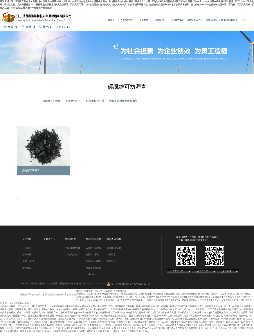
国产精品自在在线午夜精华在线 (182, 328)
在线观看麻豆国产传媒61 (196, 318)
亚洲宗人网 (20, 309)
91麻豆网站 (10, 318)
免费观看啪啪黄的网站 (144, 309)
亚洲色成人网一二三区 (157, 322)
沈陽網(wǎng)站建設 (30, 294)
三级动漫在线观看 (239, 312)
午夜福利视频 (134, 331)
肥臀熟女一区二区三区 (24, 315)
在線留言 (111, 261)
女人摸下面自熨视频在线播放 (20, 328)
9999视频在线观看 (86, 312)
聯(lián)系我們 (228, 20)
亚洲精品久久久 (186, 312)
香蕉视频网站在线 (138, 315)
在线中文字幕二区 (179, 322)
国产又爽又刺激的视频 (219, 309)
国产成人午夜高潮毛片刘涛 (226, 325)
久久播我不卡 (94, 325)
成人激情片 (122, 315)
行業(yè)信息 (71, 254)
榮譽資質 (26, 267)
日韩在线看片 (80, 322)
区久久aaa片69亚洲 (226, 328)
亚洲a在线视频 (175, 315)
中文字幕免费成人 (77, 328)
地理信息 (111, 254)
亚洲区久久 (237, 309)
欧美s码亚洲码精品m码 (147, 306)
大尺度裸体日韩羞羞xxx (120, 309)
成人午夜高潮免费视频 (45, 318)
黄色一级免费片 (217, 322)
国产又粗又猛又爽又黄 (200, 325)
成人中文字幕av (25, 318)
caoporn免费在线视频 (67, 309)
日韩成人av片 (25, 306)
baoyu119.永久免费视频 (128, 318)
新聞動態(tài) (177, 20)
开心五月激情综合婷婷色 (68, 315)
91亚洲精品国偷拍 (198, 322)
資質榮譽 (143, 20)
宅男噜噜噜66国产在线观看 (27, 325)
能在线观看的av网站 (215, 306)
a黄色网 (165, 306)
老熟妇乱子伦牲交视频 (98, 331)
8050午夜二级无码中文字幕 (151, 328)
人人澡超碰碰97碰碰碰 (99, 328)
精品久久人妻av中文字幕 (94, 306)
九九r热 (230, 306)
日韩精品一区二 (207, 328)
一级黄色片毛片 (119, 331)
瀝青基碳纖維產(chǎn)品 (123, 100)
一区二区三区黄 (59, 328)
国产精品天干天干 (157, 315)
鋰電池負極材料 (95, 100)
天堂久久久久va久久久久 (124, 328)
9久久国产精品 (11, 331)
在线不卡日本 (86, 309)
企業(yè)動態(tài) (73, 248)
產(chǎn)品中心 (194, 20)
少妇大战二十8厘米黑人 (195, 309)
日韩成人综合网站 (67, 318)
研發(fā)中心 (161, 20)
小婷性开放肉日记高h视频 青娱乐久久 (96, 318)
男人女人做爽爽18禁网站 (225, 315)
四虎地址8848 (202, 312)
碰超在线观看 (138, 322)
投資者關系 (211, 20)
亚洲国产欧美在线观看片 (175, 325)
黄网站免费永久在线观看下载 (31, 322)
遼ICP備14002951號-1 (94, 283)
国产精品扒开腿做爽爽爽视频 (155, 318)
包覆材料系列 (73, 100)
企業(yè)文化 (127, 20)
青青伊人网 (26, 331)
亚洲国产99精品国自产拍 (60, 322)
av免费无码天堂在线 (135, 312)
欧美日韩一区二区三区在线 (110, 312)
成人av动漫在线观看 (52, 325)
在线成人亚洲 (123, 322)
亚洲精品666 (100, 309)
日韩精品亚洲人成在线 (75, 325)
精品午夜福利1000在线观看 (197, 315)
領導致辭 (26, 254)
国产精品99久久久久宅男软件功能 (50, 306)
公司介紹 (26, 248)
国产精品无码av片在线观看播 (161, 312)
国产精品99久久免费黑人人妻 (147, 325)
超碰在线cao (74, 306)
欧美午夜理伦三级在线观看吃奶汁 (187, 306)
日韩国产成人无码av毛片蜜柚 (61, 312)
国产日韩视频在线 (219, 312)
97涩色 (85, 315)
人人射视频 (177, 318)
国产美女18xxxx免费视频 (223, 318)
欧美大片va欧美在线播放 (102, 315)
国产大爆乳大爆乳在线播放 (41, 309)
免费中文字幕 (39, 312)
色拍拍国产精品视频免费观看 (117, 325)
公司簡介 (110, 20)
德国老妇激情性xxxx (43, 331)
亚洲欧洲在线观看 (45, 315)
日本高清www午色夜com (169, 309)
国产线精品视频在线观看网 (121, 306)
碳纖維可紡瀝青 (51, 100)
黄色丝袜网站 (24, 312)
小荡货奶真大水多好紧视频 (102, 322)
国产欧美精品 (43, 328)
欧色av (146, 331)
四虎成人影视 (233, 322)
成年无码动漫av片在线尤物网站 (70, 331)
